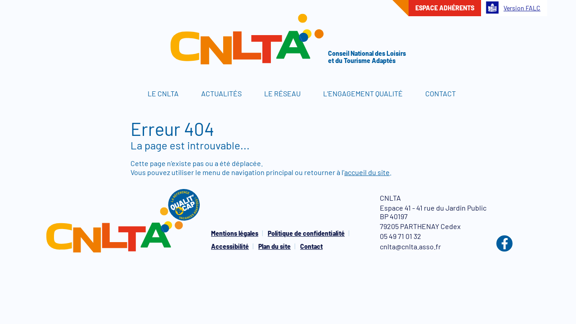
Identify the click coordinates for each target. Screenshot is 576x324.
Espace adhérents (444, 8)
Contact (440, 93)
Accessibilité (230, 246)
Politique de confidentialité (306, 233)
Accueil (121, 93)
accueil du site (367, 172)
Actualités (221, 93)
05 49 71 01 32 (400, 236)
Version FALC (513, 7)
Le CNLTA (163, 93)
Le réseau (282, 93)
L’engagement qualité (363, 93)
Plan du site (274, 246)
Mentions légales (234, 233)
